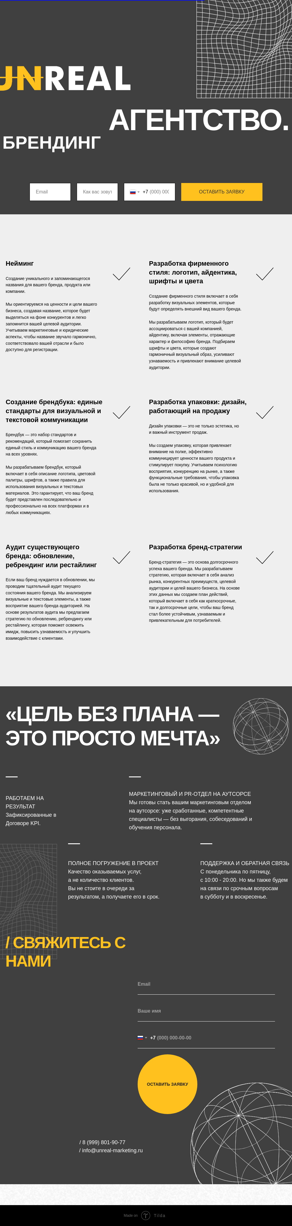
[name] (206, 1011)
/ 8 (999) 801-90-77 (102, 1142)
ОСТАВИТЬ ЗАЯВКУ (222, 191)
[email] (206, 984)
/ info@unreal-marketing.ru (111, 1150)
